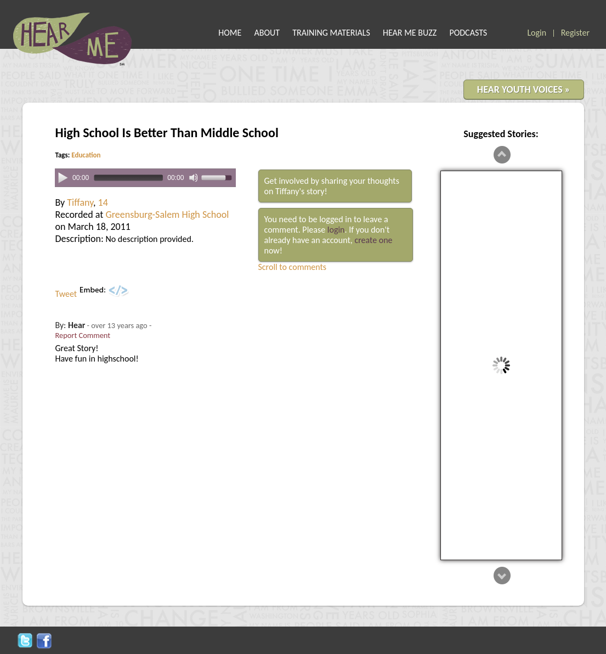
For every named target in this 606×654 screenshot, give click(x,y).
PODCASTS (468, 32)
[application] (145, 178)
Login (536, 32)
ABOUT (267, 32)
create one (373, 240)
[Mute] (194, 178)
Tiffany (80, 202)
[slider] (127, 178)
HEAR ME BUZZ (410, 32)
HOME (229, 32)
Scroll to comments (292, 267)
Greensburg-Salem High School (167, 214)
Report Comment (83, 335)
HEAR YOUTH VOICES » (523, 89)
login (336, 229)
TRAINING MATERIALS (331, 32)
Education (85, 155)
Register (575, 32)
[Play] (62, 177)
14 (103, 202)
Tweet (66, 294)
